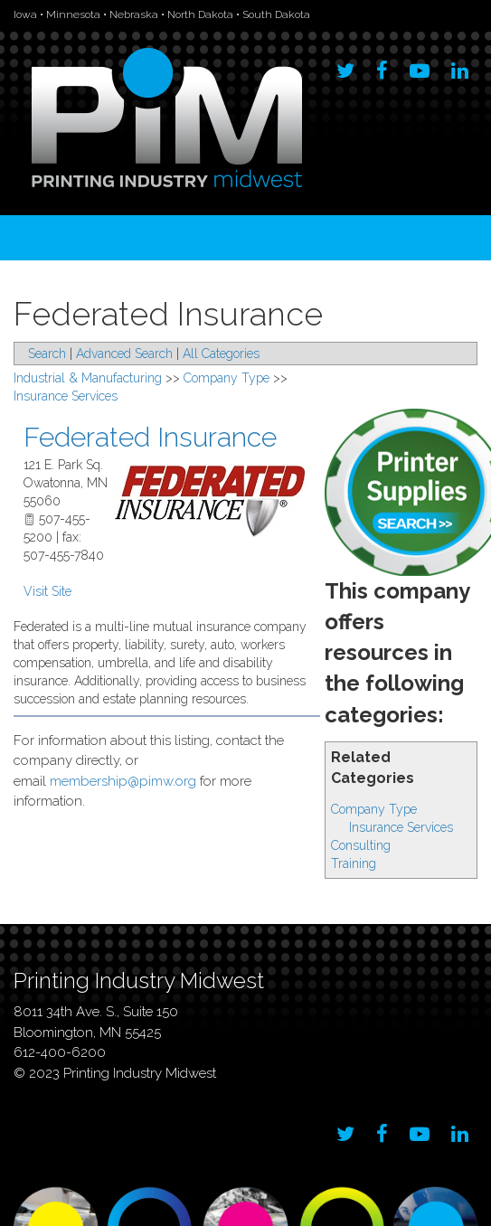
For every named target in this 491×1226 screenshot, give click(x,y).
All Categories (221, 353)
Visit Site (47, 591)
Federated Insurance (150, 437)
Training (353, 863)
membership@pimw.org (123, 781)
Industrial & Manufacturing (88, 378)
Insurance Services (401, 827)
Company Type (374, 809)
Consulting (361, 845)
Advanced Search (124, 353)
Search (47, 353)
